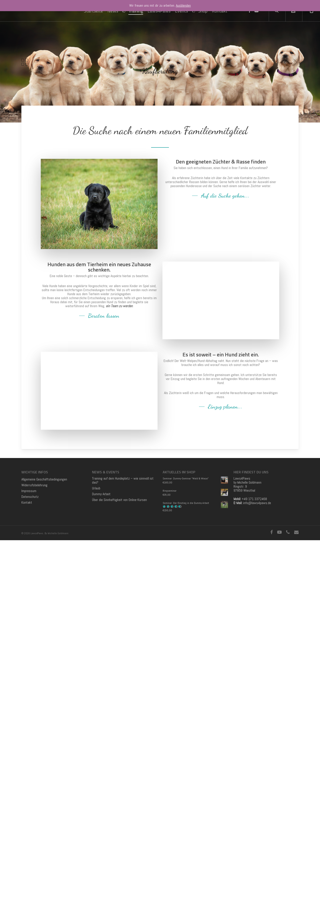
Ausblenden (183, 5)
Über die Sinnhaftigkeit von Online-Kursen (119, 878)
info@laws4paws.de (257, 880)
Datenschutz (30, 875)
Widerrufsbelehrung (34, 863)
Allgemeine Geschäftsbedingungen (44, 857)
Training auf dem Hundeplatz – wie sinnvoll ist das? (123, 858)
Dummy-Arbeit (101, 872)
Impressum (28, 869)
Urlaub (96, 866)
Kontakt (26, 880)
